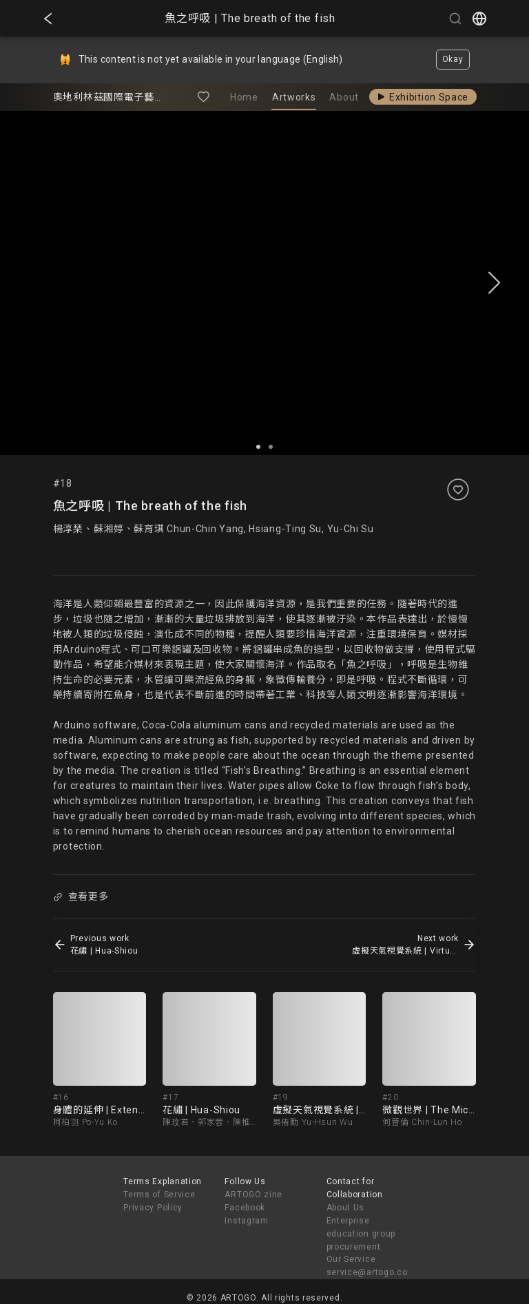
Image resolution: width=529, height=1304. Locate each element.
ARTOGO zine (253, 1194)
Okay (453, 59)
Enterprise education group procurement (361, 1234)
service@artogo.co (367, 1272)
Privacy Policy (153, 1207)
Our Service (351, 1259)
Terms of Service (159, 1194)
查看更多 (80, 896)
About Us (345, 1207)
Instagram (246, 1221)
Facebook (245, 1207)
